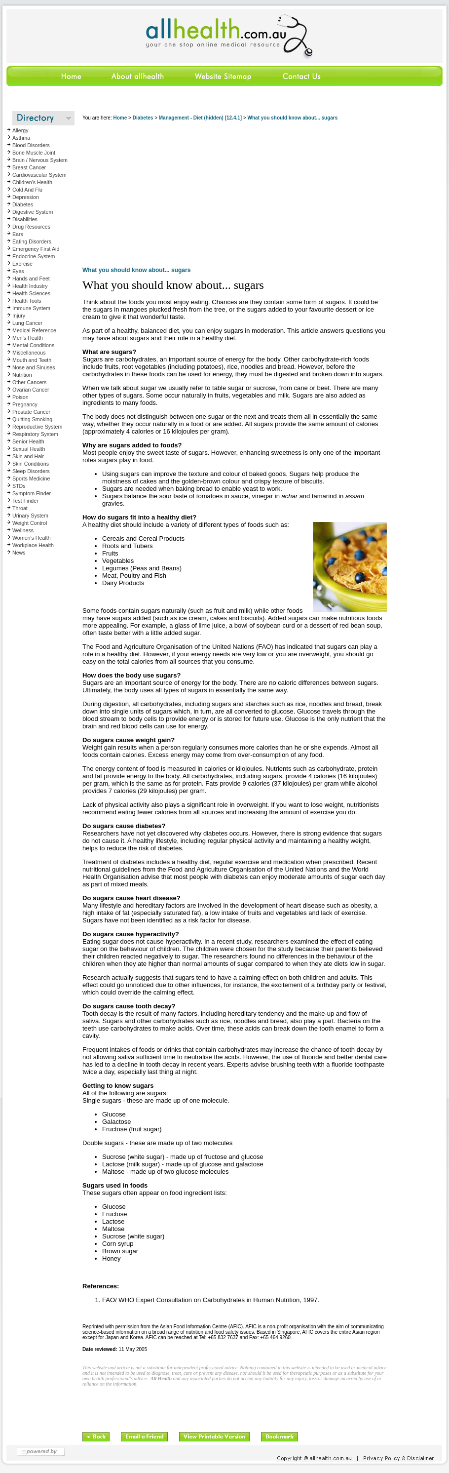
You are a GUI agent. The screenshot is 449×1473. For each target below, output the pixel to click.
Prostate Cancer (31, 412)
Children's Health (32, 182)
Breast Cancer (29, 167)
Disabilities (24, 219)
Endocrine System (33, 256)
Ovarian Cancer (30, 390)
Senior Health (28, 441)
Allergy (20, 130)
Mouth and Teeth (31, 360)
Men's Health (27, 338)
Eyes (18, 271)
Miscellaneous (29, 353)
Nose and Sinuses (33, 367)
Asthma (21, 138)
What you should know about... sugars (293, 117)
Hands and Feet (31, 278)
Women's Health (31, 538)
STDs (19, 486)
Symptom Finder (31, 493)
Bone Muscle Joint (33, 153)
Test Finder (25, 501)
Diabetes (22, 204)
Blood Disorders (31, 145)
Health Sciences (31, 293)
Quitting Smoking (32, 419)
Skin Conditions (30, 464)
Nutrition (22, 375)
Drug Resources (31, 227)
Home (120, 117)
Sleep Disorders (31, 471)
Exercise (22, 264)
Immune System (31, 308)
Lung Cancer (27, 323)
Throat (20, 508)
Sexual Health (28, 449)
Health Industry (30, 286)
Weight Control (29, 523)
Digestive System (32, 212)
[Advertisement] (234, 195)
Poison (20, 397)
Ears (17, 234)
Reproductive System (37, 427)
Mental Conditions (33, 345)
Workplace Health (33, 545)
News (19, 553)
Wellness (23, 530)
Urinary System (30, 515)
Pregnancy (24, 404)
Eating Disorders (31, 241)
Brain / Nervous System (40, 160)
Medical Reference (34, 330)
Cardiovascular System (39, 175)
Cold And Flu (27, 190)
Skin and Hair (28, 456)
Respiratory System (35, 434)
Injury (18, 315)
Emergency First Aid (35, 249)
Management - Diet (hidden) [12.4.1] (200, 117)
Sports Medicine (31, 478)
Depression (25, 197)
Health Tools (26, 301)
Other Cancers (29, 382)
